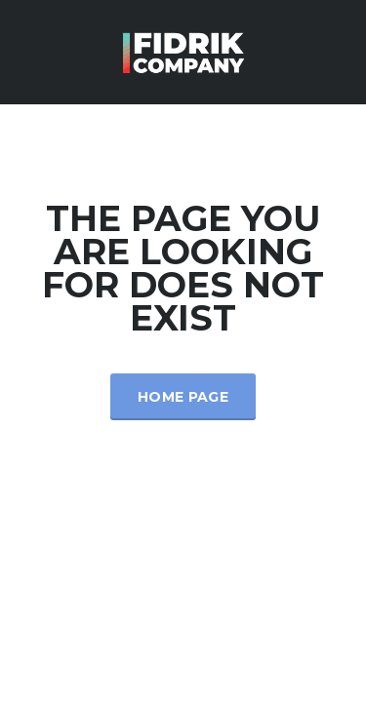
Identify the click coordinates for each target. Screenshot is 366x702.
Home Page (183, 397)
